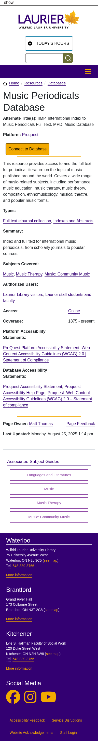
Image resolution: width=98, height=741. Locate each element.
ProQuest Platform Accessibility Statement (41, 348)
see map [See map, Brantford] (51, 610)
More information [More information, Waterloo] (19, 575)
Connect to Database (27, 149)
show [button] (8, 3)
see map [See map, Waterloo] (50, 560)
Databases (57, 83)
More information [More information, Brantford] (19, 619)
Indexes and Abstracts (73, 221)
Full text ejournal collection (27, 221)
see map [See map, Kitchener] (53, 654)
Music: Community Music (67, 274)
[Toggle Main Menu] (87, 71)
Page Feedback (80, 424)
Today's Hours (52, 43)
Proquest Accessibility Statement (32, 386)
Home (14, 83)
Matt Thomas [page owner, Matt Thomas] (41, 424)
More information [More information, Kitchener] (19, 668)
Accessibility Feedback (27, 720)
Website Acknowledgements (31, 733)
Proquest (30, 134)
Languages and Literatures (49, 475)
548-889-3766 (23, 566)
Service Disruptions (67, 720)
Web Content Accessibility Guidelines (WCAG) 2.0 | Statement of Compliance (46, 354)
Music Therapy (29, 274)
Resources (33, 83)
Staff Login (68, 733)
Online (74, 311)
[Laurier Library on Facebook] (13, 697)
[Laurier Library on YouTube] (48, 697)
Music (8, 274)
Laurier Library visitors (23, 294)
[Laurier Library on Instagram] (30, 697)
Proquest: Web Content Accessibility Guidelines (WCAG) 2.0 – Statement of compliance (47, 399)
